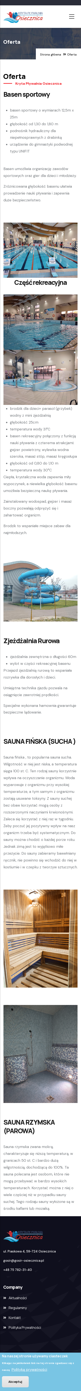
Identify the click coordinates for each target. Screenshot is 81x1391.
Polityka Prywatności (25, 1327)
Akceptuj (15, 1382)
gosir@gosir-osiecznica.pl (23, 1260)
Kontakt (15, 1317)
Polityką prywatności (29, 1370)
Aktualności (18, 1298)
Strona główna (50, 54)
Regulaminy (18, 1307)
